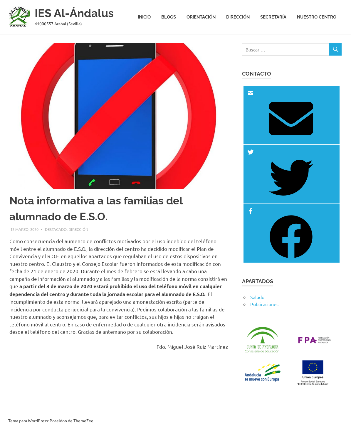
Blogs (168, 17)
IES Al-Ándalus (74, 13)
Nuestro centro (316, 17)
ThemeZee (83, 420)
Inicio (144, 17)
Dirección (238, 17)
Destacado (56, 229)
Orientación (201, 17)
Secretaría (273, 17)
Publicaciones (264, 304)
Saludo (257, 297)
